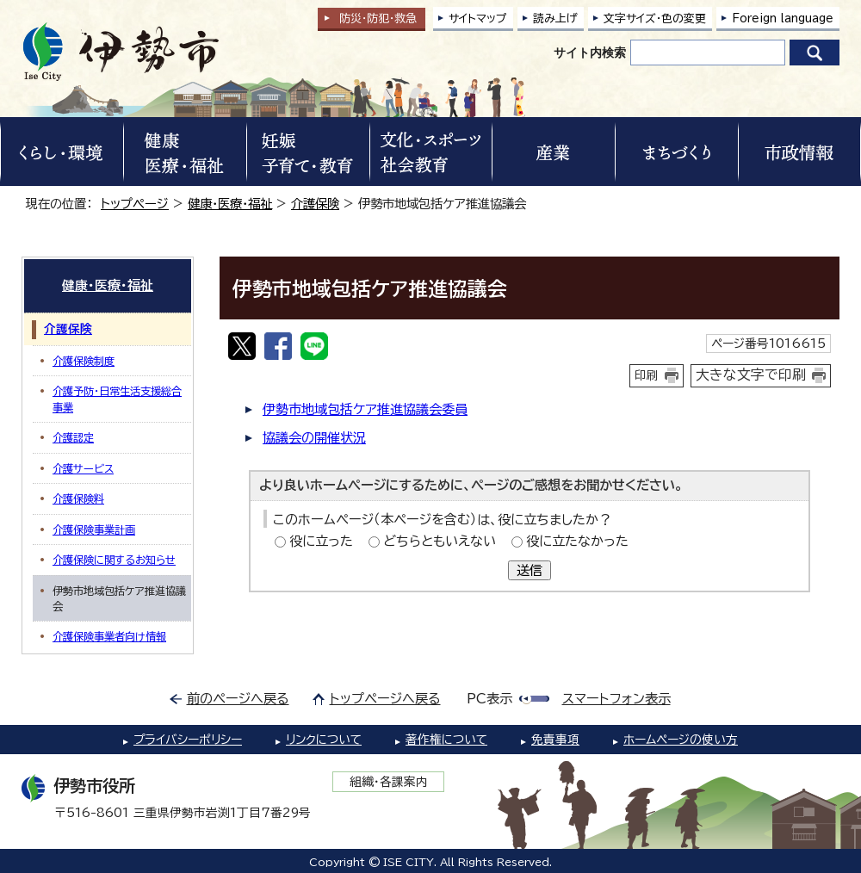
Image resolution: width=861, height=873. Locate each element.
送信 (529, 570)
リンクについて (324, 740)
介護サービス (83, 468)
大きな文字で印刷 (751, 374)
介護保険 (315, 203)
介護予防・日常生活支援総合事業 (117, 399)
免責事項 (555, 740)
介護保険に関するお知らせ (114, 559)
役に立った (321, 541)
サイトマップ (478, 18)
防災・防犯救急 (378, 18)
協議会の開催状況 (314, 437)
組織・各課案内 (389, 782)
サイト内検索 (590, 52)
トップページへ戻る (385, 698)
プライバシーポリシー (187, 740)
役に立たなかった (577, 541)
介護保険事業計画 (94, 529)
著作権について (446, 740)
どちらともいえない (439, 541)
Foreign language (782, 18)
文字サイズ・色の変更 (655, 18)
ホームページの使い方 (680, 740)
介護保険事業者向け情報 (109, 636)
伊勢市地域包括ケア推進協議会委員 (365, 409)
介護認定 (73, 437)
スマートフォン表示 (616, 698)
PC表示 (489, 698)
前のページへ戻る (238, 698)
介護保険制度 (84, 361)
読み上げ (555, 18)
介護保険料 (78, 498)
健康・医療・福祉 (230, 203)
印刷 (647, 375)
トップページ (135, 203)
